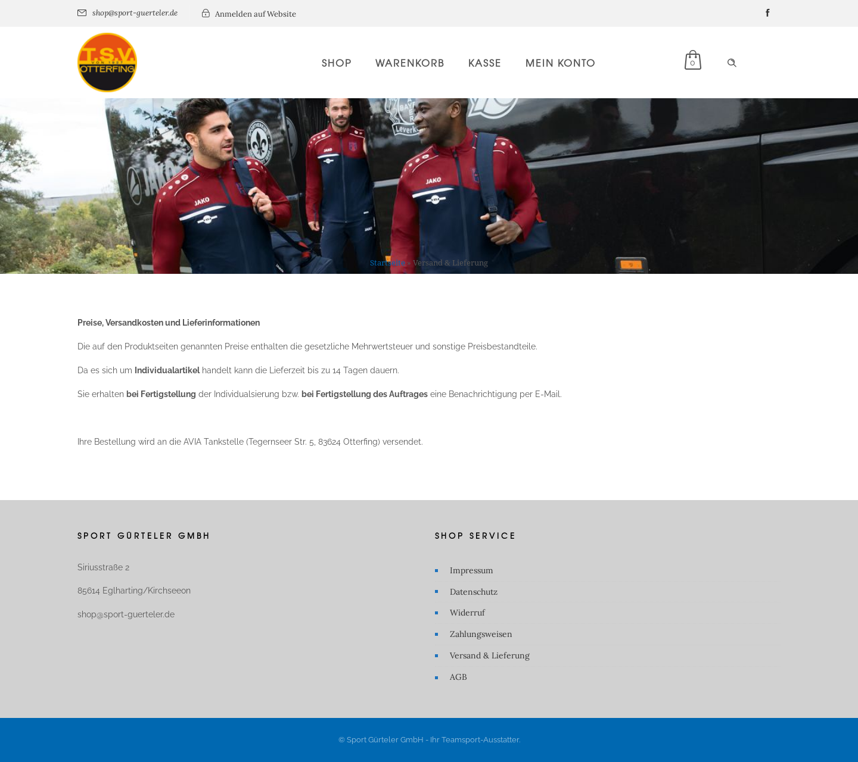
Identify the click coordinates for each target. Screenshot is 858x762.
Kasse (485, 62)
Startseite (387, 262)
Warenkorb (409, 62)
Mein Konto (561, 62)
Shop (337, 62)
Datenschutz (474, 591)
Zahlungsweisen (481, 634)
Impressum (471, 570)
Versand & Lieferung (490, 655)
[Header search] (732, 63)
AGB (458, 677)
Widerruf (467, 612)
